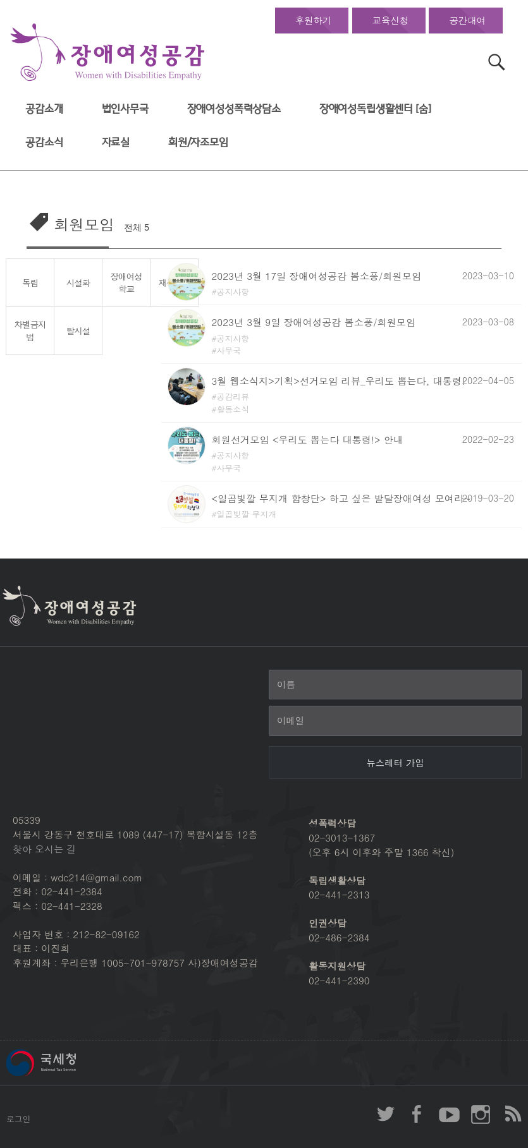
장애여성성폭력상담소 (234, 109)
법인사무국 (125, 109)
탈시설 (78, 330)
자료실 (116, 142)
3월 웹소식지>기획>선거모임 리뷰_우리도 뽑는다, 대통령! (338, 380)
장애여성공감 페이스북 (417, 1114)
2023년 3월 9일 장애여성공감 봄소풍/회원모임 (314, 322)
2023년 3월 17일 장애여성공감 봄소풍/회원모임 (317, 275)
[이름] (395, 685)
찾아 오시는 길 (44, 848)
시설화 (78, 282)
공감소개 (44, 109)
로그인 (18, 1119)
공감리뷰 (233, 396)
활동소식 (233, 409)
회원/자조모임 (198, 142)
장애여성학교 (126, 283)
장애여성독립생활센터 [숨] (375, 109)
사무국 (229, 350)
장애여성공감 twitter (386, 1114)
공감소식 (44, 142)
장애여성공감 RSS (512, 1114)
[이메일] (395, 721)
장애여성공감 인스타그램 (480, 1114)
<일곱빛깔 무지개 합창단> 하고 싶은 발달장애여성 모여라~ (342, 498)
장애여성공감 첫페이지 (107, 53)
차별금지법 (30, 331)
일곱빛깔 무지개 (247, 514)
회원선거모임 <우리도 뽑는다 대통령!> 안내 (307, 439)
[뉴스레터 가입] (395, 762)
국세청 (69, 1063)
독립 (30, 282)
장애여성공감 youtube (449, 1114)
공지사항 (233, 292)
